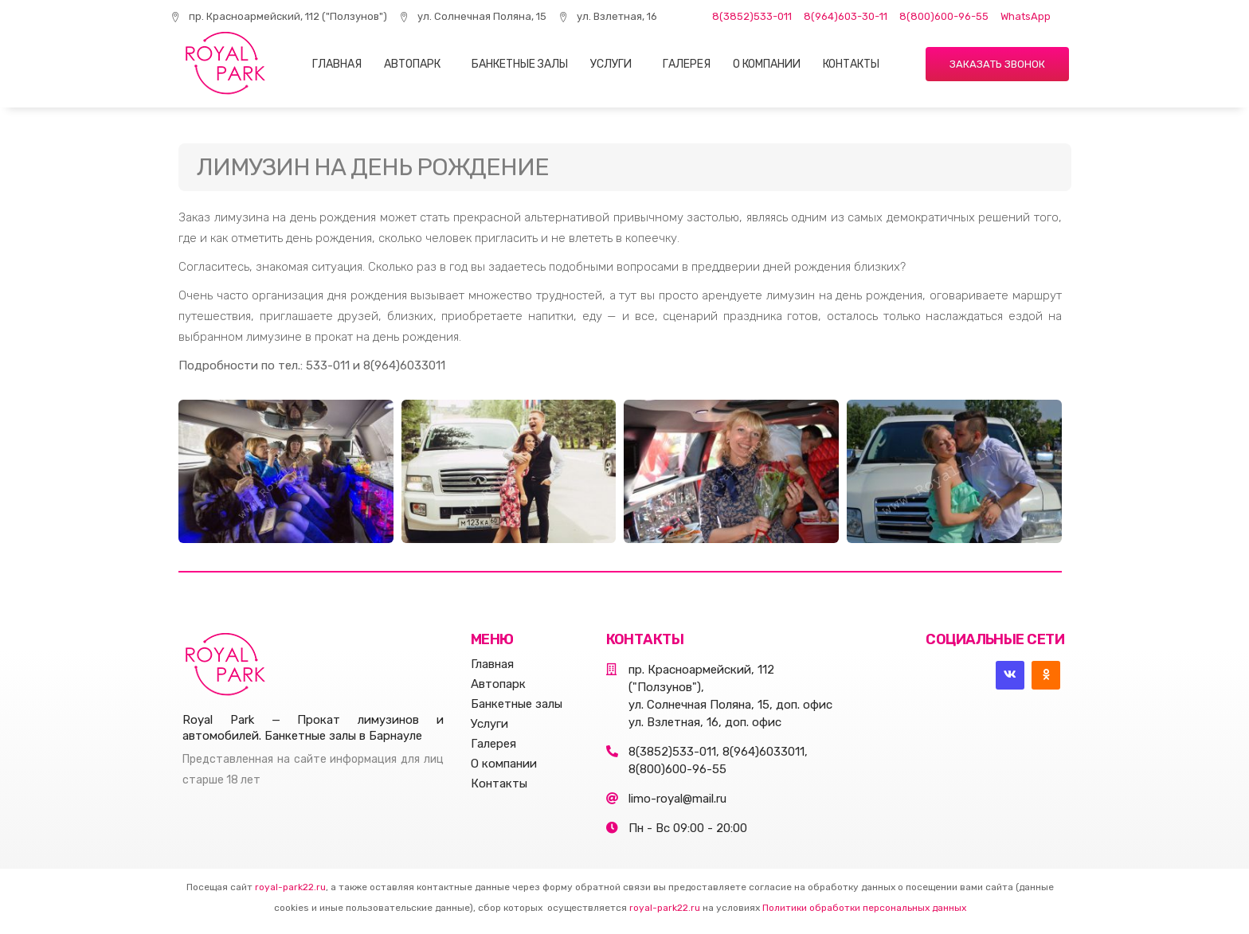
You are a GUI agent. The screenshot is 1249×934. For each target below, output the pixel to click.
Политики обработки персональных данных (864, 907)
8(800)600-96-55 (944, 16)
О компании (767, 64)
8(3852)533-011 (752, 16)
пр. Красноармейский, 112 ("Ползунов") (278, 16)
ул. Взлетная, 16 (607, 16)
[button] (997, 64)
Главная (337, 64)
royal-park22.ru (290, 887)
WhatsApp (1025, 16)
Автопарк (412, 64)
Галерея (687, 64)
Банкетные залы (520, 64)
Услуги (611, 64)
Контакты (851, 64)
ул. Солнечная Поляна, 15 (472, 16)
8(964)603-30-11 (845, 16)
